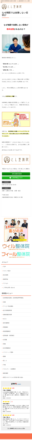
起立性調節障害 (7, 310)
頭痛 (4, 302)
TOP (4, 266)
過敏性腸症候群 (7, 314)
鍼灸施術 (5, 373)
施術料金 (5, 279)
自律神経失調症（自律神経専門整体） (13, 297)
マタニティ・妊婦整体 (9, 369)
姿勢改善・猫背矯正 (8, 335)
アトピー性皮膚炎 (8, 306)
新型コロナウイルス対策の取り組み (13, 377)
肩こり (5, 360)
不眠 (4, 364)
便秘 (4, 343)
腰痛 (4, 356)
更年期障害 (6, 323)
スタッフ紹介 (7, 270)
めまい (5, 318)
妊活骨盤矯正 (7, 348)
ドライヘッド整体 (8, 352)
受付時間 (5, 275)
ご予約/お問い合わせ (9, 287)
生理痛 (5, 339)
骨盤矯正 (5, 327)
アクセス (5, 283)
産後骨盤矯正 (7, 331)
